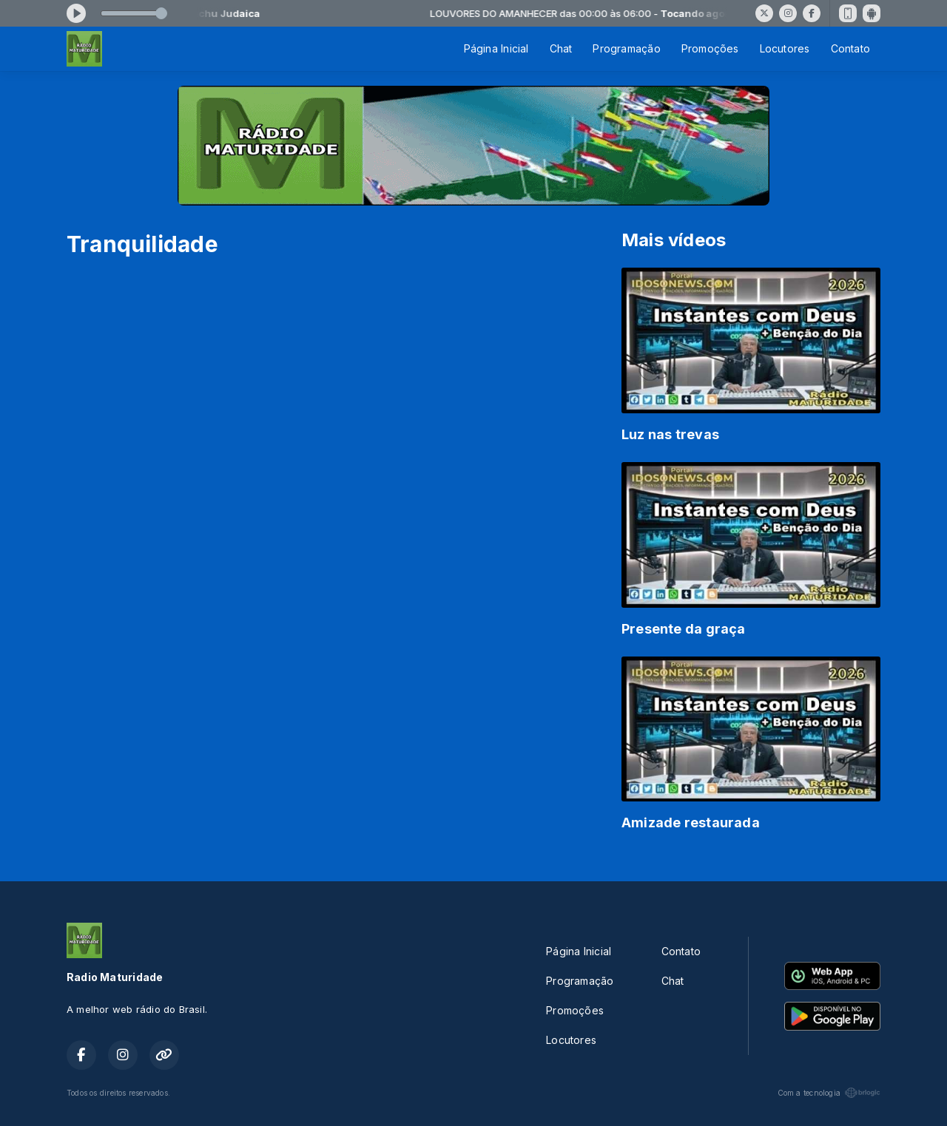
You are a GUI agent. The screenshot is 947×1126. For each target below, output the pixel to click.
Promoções (710, 48)
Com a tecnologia (829, 1093)
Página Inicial (496, 48)
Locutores (785, 48)
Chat (561, 48)
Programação (626, 48)
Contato (850, 48)
